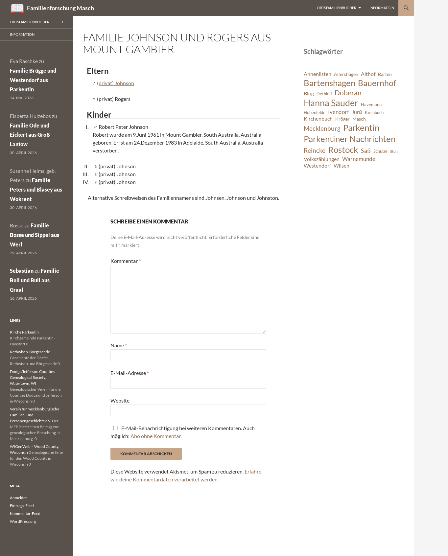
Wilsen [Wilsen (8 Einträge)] (341, 166)
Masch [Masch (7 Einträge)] (359, 119)
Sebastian (22, 270)
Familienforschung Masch (60, 8)
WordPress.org (23, 521)
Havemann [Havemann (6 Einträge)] (371, 104)
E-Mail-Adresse (129, 373)
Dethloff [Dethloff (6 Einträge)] (324, 93)
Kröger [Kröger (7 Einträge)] (342, 119)
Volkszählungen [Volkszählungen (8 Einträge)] (322, 159)
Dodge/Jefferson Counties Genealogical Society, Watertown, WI (32, 377)
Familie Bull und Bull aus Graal (34, 280)
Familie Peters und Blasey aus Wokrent (36, 189)
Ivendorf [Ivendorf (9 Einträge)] (338, 111)
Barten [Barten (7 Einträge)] (385, 74)
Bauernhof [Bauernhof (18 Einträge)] (377, 83)
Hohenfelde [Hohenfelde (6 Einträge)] (314, 112)
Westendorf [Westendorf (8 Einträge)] (317, 166)
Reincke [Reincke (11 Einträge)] (314, 150)
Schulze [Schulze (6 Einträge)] (380, 151)
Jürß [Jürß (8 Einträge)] (357, 112)
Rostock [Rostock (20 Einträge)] (343, 149)
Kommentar (125, 261)
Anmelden (19, 497)
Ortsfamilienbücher (336, 8)
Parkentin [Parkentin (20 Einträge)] (361, 127)
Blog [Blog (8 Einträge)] (309, 93)
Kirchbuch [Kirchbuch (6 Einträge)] (374, 112)
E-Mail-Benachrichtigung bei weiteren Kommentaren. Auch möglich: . (182, 432)
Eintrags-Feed (22, 505)
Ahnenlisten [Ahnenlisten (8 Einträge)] (317, 74)
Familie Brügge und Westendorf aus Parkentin (33, 80)
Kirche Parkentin (24, 332)
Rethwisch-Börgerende (30, 351)
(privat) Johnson (115, 83)
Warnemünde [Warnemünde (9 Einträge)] (358, 158)
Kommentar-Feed (25, 513)
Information (381, 8)
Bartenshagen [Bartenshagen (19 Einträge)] (329, 83)
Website (120, 400)
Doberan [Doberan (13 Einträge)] (348, 92)
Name (118, 345)
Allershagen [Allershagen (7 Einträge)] (346, 74)
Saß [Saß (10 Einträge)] (366, 150)
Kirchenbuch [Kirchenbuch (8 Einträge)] (318, 119)
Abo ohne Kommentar (155, 436)
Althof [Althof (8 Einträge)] (368, 74)
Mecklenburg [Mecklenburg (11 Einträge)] (322, 128)
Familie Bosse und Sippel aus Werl (34, 234)
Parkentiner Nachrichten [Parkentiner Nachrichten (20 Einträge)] (349, 138)
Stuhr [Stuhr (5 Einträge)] (394, 151)
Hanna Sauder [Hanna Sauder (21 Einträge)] (331, 103)
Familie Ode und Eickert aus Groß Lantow (30, 135)
